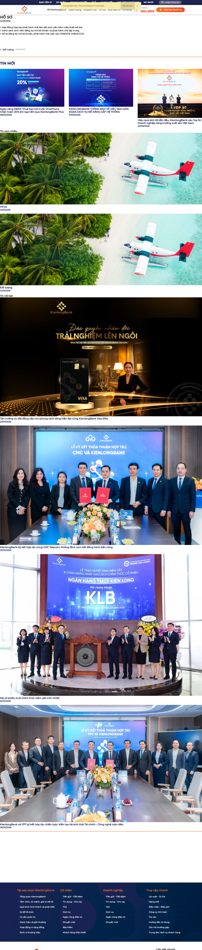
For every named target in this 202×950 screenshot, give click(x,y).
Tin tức (102, 9)
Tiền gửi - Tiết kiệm (73, 896)
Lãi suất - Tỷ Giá (157, 896)
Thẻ (65, 907)
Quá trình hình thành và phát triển (37, 907)
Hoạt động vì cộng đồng (32, 927)
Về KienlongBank (56, 9)
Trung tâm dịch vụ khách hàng (164, 932)
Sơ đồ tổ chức (26, 912)
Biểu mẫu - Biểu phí (159, 907)
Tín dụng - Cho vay (72, 902)
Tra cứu (152, 917)
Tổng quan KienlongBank (33, 896)
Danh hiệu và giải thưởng (33, 922)
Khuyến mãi (90, 9)
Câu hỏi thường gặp (159, 927)
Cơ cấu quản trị (27, 917)
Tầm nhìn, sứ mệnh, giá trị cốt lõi (36, 902)
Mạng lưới (154, 902)
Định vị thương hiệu (30, 932)
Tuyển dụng (74, 9)
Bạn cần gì (45, 2)
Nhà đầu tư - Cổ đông (120, 9)
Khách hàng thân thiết (74, 932)
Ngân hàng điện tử (72, 917)
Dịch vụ (67, 912)
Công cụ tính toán (158, 912)
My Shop (149, 2)
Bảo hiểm (68, 927)
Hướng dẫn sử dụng (159, 922)
